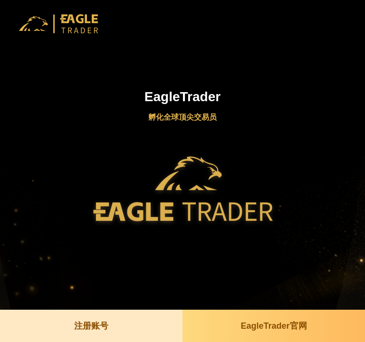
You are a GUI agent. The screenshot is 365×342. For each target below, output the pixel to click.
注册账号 (91, 326)
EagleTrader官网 (273, 326)
